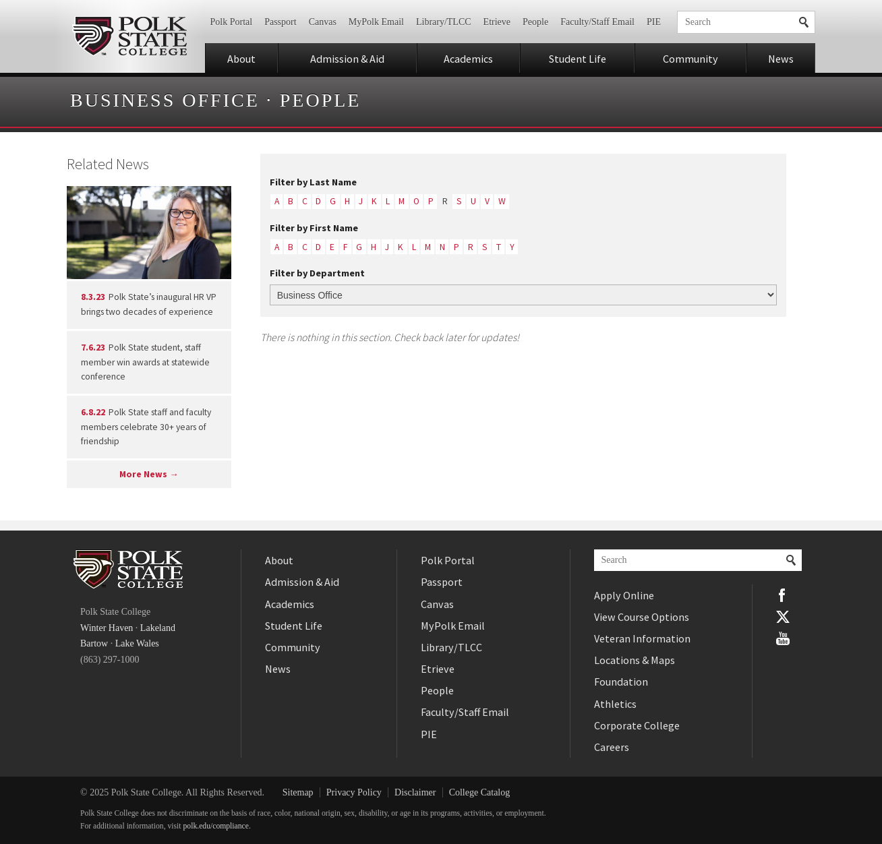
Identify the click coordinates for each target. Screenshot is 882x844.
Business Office (165, 100)
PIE (654, 22)
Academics (468, 58)
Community (690, 58)
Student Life (577, 58)
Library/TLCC (443, 22)
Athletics (615, 704)
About (241, 58)
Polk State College (129, 36)
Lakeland (157, 628)
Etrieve (496, 22)
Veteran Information (642, 638)
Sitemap (298, 792)
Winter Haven (106, 628)
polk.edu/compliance (216, 826)
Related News (108, 163)
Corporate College (637, 725)
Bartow (94, 643)
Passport (280, 22)
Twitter (783, 617)
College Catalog (479, 792)
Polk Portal (231, 22)
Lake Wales (137, 643)
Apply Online (624, 595)
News (781, 58)
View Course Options (641, 617)
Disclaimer (415, 792)
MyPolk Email (376, 22)
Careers (611, 747)
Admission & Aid (347, 58)
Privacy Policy (354, 792)
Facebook (783, 595)
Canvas (322, 22)
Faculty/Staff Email (597, 22)
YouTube (783, 638)
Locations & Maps (634, 660)
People (535, 22)
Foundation (621, 681)
